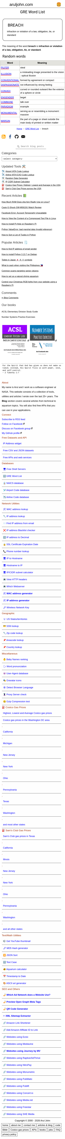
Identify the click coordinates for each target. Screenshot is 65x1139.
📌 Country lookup (12, 648)
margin (5, 121)
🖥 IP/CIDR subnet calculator (18, 573)
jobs (51, 1131)
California (8, 732)
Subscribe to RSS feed (13, 420)
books (43, 1131)
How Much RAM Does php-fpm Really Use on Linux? (26, 203)
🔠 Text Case (10, 963)
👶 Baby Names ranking (15, 660)
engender (7, 97)
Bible (5, 1131)
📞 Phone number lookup (16, 552)
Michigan (7, 744)
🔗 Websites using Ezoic (15, 1038)
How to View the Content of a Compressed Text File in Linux (29, 219)
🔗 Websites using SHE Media (18, 1115)
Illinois (6, 860)
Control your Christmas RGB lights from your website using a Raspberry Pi (29, 284)
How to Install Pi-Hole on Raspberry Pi (19, 225)
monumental (9, 113)
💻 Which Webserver (14, 587)
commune (7, 102)
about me (16, 1126)
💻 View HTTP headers (15, 580)
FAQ (58, 1131)
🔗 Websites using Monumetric (19, 1073)
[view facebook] (10, 137)
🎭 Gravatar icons (12, 681)
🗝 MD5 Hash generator (15, 949)
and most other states (14, 825)
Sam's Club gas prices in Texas (19, 837)
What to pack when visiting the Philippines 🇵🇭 (22, 266)
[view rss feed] (4, 137)
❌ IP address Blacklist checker (19, 531)
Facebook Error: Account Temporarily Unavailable (24, 214)
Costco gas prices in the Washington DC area (26, 721)
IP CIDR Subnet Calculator (18, 183)
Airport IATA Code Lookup (17, 172)
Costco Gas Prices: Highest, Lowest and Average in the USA (33, 186)
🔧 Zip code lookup (13, 634)
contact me (29, 1126)
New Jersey (9, 756)
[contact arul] (23, 137)
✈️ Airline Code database (16, 498)
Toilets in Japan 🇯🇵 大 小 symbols (17, 261)
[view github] (17, 137)
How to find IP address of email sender (19, 250)
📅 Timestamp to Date (14, 977)
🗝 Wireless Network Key (16, 608)
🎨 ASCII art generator (14, 984)
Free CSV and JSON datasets (18, 451)
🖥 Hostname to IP (13, 566)
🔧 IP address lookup (14, 517)
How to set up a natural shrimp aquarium (20, 277)
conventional (10, 80)
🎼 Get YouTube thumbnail (16, 942)
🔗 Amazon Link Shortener (16, 1024)
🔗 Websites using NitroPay (17, 1066)
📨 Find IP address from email (18, 524)
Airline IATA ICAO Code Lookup (20, 176)
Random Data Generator (17, 179)
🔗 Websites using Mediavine (18, 1045)
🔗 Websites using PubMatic (17, 1080)
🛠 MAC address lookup (15, 510)
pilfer (5, 67)
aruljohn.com (21, 4)
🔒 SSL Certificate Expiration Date (20, 545)
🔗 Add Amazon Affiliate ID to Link (20, 1031)
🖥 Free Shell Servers (14, 470)
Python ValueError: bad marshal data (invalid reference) (27, 230)
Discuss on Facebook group (16, 429)
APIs (34, 1131)
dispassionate (10, 85)
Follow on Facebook (12, 425)
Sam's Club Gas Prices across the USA (23, 190)
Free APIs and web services (17, 458)
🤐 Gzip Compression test (16, 702)
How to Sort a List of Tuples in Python (19, 236)
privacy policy (9, 1135)
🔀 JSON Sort (10, 956)
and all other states (13, 930)
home (5, 1126)
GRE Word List (32, 129)
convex (6, 91)
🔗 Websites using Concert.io (18, 1094)
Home (19, 129)
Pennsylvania (10, 791)
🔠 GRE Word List (12, 477)
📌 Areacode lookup (13, 641)
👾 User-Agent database (15, 674)
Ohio (5, 779)
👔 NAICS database (13, 484)
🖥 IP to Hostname (13, 559)
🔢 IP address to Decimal (16, 538)
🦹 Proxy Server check (14, 695)
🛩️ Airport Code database (16, 491)
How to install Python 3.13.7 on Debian (19, 255)
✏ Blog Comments (10, 299)
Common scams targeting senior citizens (20, 272)
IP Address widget (12, 444)
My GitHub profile (11, 434)
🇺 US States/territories (15, 620)
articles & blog (45, 1126)
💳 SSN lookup (11, 627)
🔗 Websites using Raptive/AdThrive (21, 1059)
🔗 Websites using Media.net (18, 1101)
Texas (6, 802)
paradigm (7, 106)
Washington (9, 814)
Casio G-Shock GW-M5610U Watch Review (21, 208)
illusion (6, 74)
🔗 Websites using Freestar (17, 1108)
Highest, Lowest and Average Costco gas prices (27, 714)
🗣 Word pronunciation (15, 667)
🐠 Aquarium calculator (15, 970)
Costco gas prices (19, 1131)
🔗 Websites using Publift (16, 1087)
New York (8, 767)
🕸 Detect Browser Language (18, 688)
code (57, 1126)
